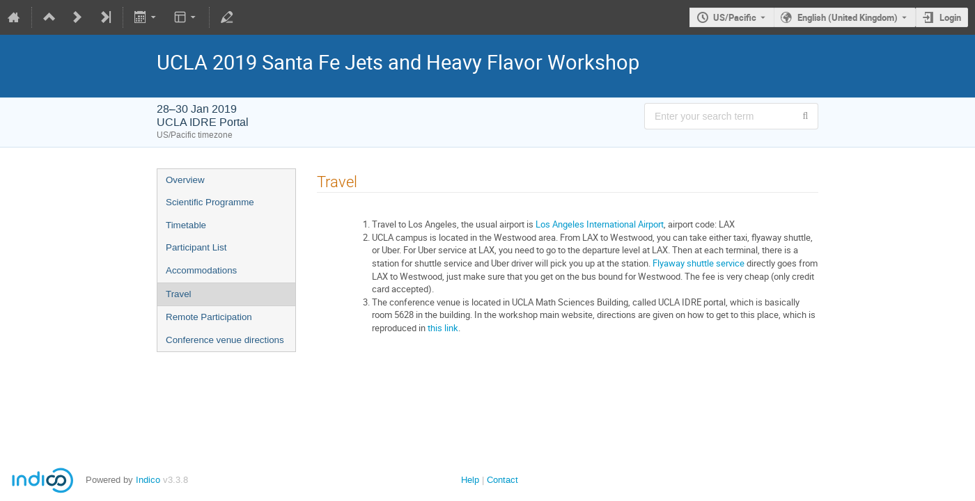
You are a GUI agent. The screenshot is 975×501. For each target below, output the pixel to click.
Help (470, 480)
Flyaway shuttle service (698, 263)
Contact (502, 480)
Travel (179, 294)
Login (950, 17)
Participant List (196, 247)
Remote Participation (209, 317)
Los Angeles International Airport (600, 224)
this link (443, 327)
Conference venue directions (225, 340)
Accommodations (201, 270)
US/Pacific (734, 17)
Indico (148, 480)
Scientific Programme (210, 202)
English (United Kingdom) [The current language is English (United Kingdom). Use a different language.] (847, 17)
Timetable (186, 225)
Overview (185, 180)
